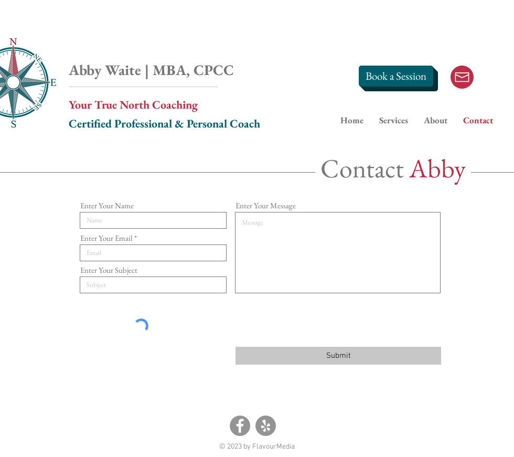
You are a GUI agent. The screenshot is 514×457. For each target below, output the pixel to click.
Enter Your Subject (108, 270)
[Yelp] (265, 426)
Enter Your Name (107, 205)
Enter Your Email (106, 238)
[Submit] (338, 356)
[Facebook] (240, 426)
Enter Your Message (265, 205)
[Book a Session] (396, 76)
